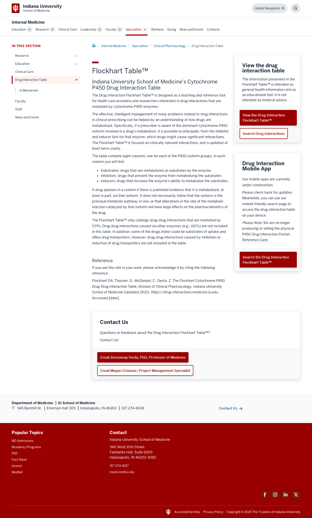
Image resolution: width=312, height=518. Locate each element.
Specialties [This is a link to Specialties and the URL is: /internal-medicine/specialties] (133, 29)
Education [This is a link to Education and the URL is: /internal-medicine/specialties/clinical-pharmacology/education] (22, 64)
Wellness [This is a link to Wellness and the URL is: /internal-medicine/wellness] (157, 29)
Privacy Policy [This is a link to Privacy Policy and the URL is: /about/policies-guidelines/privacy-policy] (213, 512)
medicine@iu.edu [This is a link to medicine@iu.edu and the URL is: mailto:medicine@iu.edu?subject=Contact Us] (122, 472)
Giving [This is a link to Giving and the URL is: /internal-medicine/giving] (171, 29)
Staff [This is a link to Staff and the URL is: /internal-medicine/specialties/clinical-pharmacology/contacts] (18, 109)
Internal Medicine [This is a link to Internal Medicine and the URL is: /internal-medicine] (113, 46)
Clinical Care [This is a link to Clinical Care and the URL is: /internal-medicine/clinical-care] (67, 29)
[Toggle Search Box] (295, 8)
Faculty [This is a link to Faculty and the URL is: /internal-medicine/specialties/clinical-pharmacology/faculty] (20, 101)
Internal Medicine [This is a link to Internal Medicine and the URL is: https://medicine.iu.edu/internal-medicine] (28, 22)
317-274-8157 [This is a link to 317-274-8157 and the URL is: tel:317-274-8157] (119, 466)
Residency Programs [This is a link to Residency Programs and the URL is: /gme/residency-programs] (26, 447)
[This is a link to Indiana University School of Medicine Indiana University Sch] (37, 8)
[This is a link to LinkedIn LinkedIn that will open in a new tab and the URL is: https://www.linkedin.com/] (285, 497)
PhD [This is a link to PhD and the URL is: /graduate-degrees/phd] (15, 453)
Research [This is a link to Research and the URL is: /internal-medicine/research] (42, 29)
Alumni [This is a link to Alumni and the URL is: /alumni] (17, 466)
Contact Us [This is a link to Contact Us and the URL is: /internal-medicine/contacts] (228, 408)
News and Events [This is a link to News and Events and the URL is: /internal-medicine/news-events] (191, 29)
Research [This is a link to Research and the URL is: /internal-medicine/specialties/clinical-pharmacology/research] (22, 56)
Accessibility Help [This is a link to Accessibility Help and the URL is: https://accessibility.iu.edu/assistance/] (187, 512)
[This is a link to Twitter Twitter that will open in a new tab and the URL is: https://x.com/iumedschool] (296, 497)
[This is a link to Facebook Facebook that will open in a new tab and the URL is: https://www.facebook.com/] (264, 497)
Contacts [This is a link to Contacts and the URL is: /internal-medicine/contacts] (213, 29)
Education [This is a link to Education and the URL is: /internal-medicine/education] (19, 29)
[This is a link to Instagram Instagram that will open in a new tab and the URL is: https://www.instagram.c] (275, 497)
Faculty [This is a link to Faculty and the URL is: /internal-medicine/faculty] (111, 29)
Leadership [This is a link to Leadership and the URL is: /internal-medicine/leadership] (88, 29)
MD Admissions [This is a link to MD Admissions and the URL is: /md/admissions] (23, 441)
